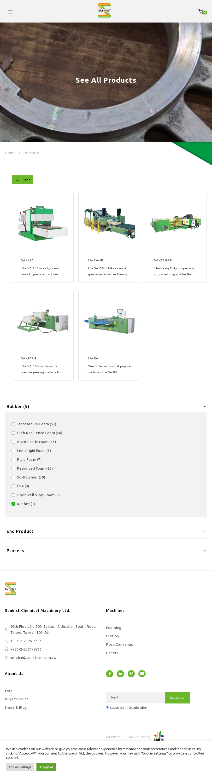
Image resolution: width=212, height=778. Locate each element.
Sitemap (113, 737)
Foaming (113, 628)
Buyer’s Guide (17, 699)
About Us (14, 673)
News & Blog (16, 707)
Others (112, 653)
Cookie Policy (138, 737)
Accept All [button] (46, 767)
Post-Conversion (121, 644)
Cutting (112, 636)
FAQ (8, 691)
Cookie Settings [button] (20, 767)
